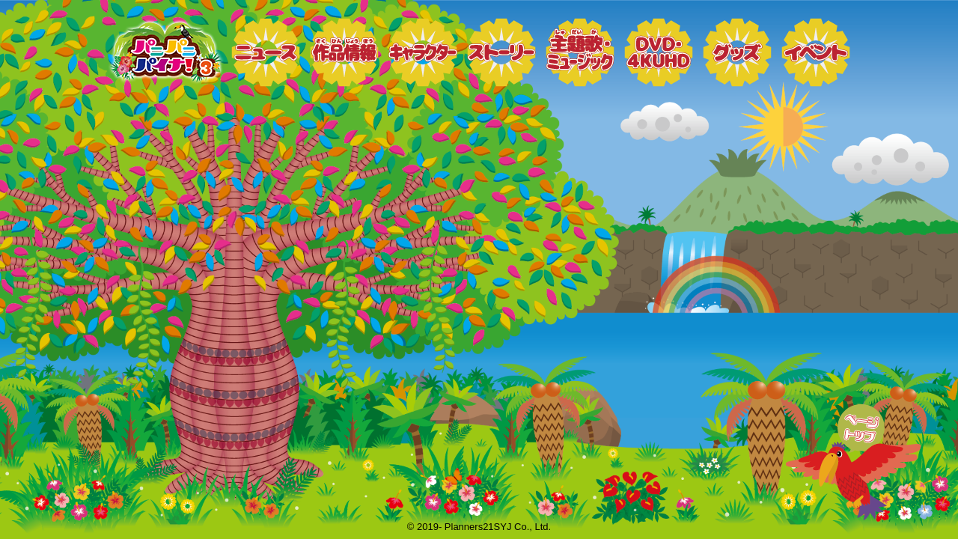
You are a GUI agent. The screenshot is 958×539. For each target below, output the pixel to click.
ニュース (265, 52)
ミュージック (580, 52)
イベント (815, 52)
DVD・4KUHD (658, 52)
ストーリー (501, 52)
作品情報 (344, 52)
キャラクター (422, 52)
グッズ (737, 52)
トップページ (165, 52)
